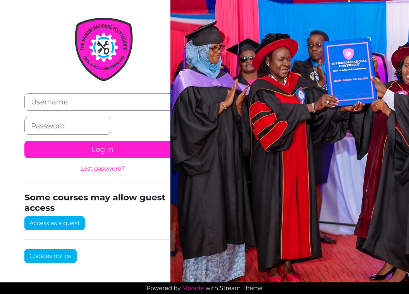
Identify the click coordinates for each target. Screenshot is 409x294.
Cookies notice (50, 256)
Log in (103, 149)
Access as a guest (54, 223)
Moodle (193, 288)
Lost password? (102, 168)
